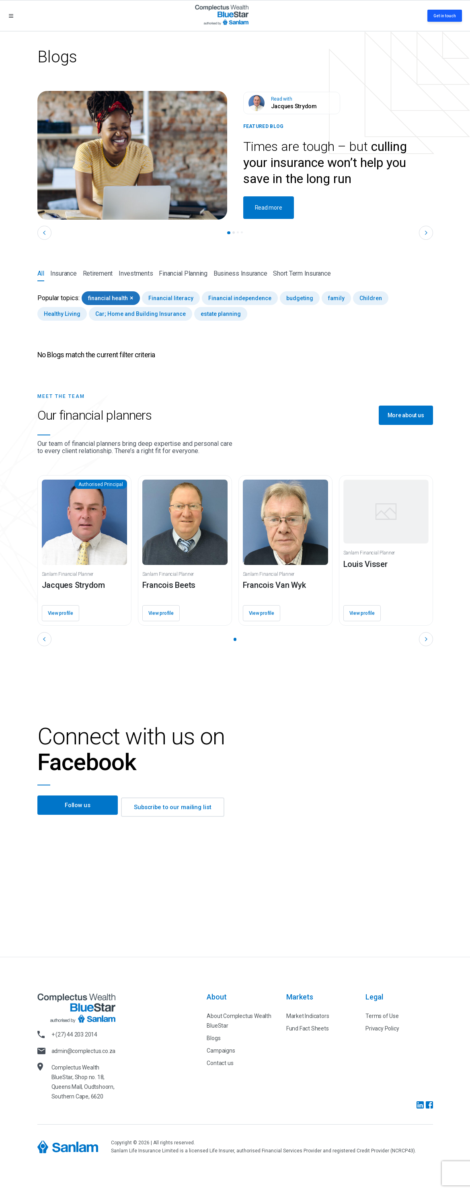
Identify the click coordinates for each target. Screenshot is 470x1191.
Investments (136, 273)
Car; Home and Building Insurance (140, 314)
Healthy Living (62, 314)
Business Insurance (240, 273)
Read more (268, 207)
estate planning (221, 314)
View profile (60, 613)
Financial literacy (170, 298)
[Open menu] (11, 16)
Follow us (77, 807)
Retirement (98, 273)
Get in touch (444, 16)
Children (370, 298)
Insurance (63, 273)
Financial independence (239, 298)
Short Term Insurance (301, 273)
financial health (110, 298)
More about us (406, 415)
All (40, 275)
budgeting (299, 298)
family (336, 298)
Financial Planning (183, 273)
